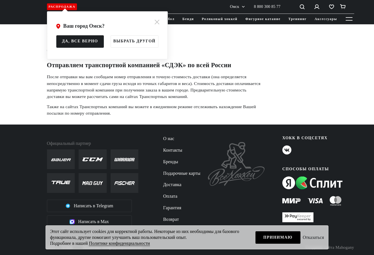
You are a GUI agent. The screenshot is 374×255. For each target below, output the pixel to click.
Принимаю (278, 237)
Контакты (172, 150)
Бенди (188, 19)
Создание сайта (330, 247)
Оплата (170, 196)
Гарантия (172, 207)
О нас (168, 138)
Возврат (171, 219)
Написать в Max (89, 221)
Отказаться (313, 237)
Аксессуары (326, 19)
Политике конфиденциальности (119, 243)
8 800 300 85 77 (267, 7)
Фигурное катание (262, 19)
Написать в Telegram (89, 205)
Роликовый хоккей (219, 19)
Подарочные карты (182, 173)
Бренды (170, 161)
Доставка (172, 184)
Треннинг (297, 19)
